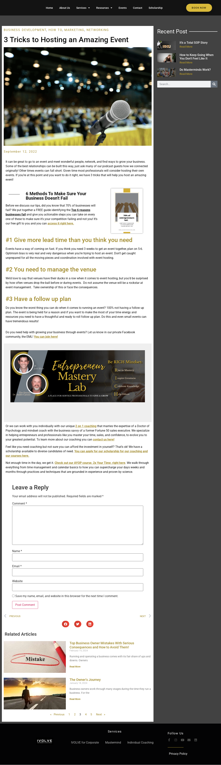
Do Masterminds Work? (195, 69)
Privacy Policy (178, 754)
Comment (19, 503)
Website (17, 581)
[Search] (214, 84)
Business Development (25, 30)
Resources (104, 8)
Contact (137, 7)
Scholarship (156, 7)
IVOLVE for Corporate (85, 742)
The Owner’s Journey (85, 680)
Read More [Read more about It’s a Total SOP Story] (186, 46)
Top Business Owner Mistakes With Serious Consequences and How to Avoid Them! (102, 645)
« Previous (57, 714)
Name (17, 551)
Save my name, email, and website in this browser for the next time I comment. (66, 596)
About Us (64, 7)
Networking (98, 30)
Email (17, 566)
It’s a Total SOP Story (194, 42)
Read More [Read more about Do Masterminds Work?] (186, 73)
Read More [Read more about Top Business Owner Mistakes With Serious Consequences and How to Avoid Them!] (75, 666)
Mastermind (113, 742)
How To (55, 30)
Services (83, 8)
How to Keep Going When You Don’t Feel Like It (197, 56)
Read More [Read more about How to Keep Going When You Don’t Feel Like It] (186, 62)
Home (49, 7)
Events (123, 7)
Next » (100, 714)
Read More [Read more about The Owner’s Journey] (75, 699)
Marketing (74, 30)
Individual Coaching (140, 742)
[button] (65, 624)
